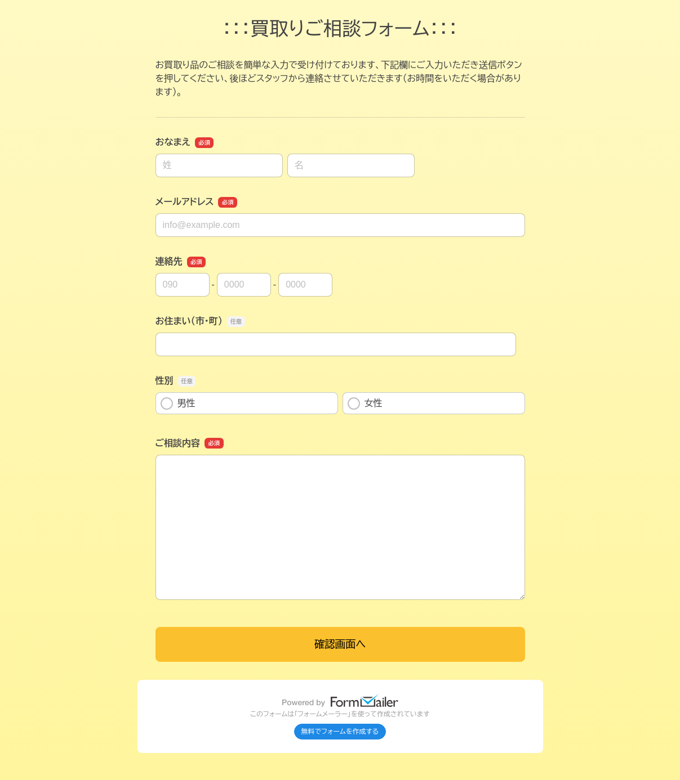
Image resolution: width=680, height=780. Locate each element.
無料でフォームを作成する (340, 732)
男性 (178, 403)
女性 (365, 403)
